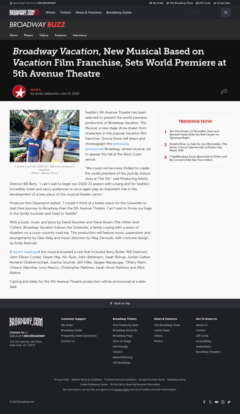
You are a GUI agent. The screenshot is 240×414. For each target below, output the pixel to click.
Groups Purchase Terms (152, 379)
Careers (201, 330)
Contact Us (17, 332)
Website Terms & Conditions (86, 379)
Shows (51, 12)
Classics (118, 352)
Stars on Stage (122, 341)
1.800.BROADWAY (33, 3)
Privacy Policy (61, 379)
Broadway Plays (123, 335)
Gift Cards (203, 3)
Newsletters (203, 346)
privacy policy (122, 389)
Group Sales (222, 3)
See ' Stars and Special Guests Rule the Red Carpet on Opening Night (194, 134)
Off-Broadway (121, 362)
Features (60, 35)
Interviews (80, 35)
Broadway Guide (119, 12)
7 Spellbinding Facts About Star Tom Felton (198, 158)
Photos (28, 35)
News (14, 35)
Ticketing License (176, 379)
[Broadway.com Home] (25, 12)
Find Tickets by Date (125, 325)
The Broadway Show (180, 3)
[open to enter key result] (226, 12)
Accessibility (203, 341)
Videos (43, 35)
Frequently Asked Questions (79, 335)
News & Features (89, 12)
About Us (202, 325)
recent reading (24, 252)
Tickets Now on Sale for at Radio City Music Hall (198, 147)
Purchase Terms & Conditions (120, 379)
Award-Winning (122, 357)
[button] (224, 93)
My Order (156, 3)
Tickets (65, 12)
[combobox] (207, 12)
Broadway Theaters (208, 352)
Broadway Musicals (125, 330)
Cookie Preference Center (94, 384)
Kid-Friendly (120, 346)
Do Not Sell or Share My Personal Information (135, 384)
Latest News (162, 330)
